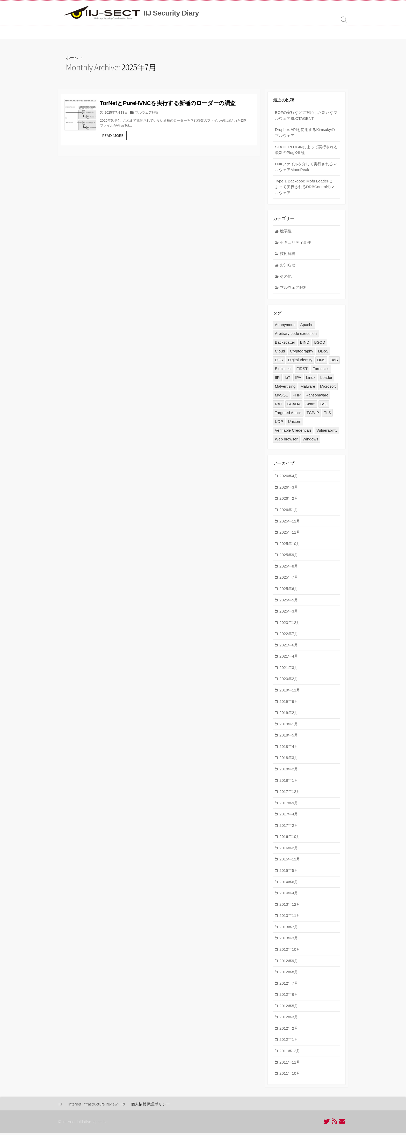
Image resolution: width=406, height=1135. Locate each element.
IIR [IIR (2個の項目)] (277, 379)
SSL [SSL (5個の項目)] (324, 405)
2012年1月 (288, 1042)
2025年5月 (288, 602)
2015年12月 (289, 861)
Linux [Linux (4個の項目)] (311, 379)
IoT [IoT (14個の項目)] (288, 379)
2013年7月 (288, 929)
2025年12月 (289, 523)
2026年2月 (288, 500)
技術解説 (287, 255)
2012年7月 (288, 985)
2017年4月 (288, 816)
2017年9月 (288, 805)
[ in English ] (219, 32)
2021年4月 (288, 658)
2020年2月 (288, 681)
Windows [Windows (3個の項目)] (310, 440)
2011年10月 (289, 1075)
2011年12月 (289, 1053)
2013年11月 (289, 918)
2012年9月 (288, 963)
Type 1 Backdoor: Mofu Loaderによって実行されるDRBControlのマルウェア (305, 188)
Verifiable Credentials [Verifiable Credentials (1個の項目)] (293, 432)
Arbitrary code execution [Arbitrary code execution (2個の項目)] (296, 335)
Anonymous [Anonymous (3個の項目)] (285, 326)
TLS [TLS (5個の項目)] (327, 414)
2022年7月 (288, 636)
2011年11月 (289, 1064)
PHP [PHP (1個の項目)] (297, 396)
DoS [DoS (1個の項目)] (334, 361)
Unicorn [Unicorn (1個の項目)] (294, 423)
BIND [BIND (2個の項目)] (304, 344)
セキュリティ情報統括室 (120, 32)
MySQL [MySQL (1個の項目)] (281, 396)
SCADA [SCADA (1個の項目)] (294, 405)
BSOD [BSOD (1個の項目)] (319, 344)
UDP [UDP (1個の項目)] (279, 423)
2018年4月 (288, 748)
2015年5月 (288, 873)
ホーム (67, 32)
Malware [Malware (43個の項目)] (308, 388)
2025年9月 (288, 557)
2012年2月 (288, 1030)
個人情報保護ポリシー (153, 1106)
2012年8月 (288, 974)
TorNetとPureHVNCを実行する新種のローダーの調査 (185, 107)
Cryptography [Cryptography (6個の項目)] (301, 352)
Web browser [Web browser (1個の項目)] (286, 440)
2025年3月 (288, 613)
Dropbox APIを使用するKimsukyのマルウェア (305, 133)
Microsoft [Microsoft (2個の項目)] (328, 388)
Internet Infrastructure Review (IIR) (97, 1106)
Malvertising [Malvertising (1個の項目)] (285, 388)
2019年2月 (288, 715)
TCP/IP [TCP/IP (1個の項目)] (313, 414)
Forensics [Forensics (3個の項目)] (321, 370)
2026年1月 (288, 512)
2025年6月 (288, 591)
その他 (286, 277)
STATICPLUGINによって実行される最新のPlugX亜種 (306, 150)
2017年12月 (289, 794)
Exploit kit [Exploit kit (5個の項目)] (283, 370)
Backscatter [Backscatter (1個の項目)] (285, 344)
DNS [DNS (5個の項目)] (321, 361)
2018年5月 (288, 737)
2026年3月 (288, 489)
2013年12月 (289, 906)
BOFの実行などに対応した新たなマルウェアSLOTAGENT (306, 116)
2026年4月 (288, 478)
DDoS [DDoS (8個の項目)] (323, 352)
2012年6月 (288, 996)
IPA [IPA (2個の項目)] (298, 379)
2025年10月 (289, 545)
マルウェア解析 (169, 120)
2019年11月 (289, 692)
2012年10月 (289, 951)
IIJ (60, 1106)
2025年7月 (288, 579)
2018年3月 (288, 760)
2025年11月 (289, 534)
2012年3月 (288, 1019)
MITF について (160, 32)
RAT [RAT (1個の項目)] (278, 405)
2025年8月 (288, 568)
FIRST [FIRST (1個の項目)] (302, 370)
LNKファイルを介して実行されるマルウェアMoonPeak (306, 168)
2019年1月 (288, 726)
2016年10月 (289, 839)
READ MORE (137, 148)
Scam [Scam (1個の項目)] (310, 405)
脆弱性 (286, 232)
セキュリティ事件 (295, 243)
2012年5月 (288, 1008)
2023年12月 (289, 624)
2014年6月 (288, 884)
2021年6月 (288, 647)
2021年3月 (288, 669)
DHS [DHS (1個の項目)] (279, 361)
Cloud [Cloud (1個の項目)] (280, 352)
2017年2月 (288, 827)
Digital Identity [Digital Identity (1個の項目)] (300, 361)
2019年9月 (288, 703)
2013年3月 (288, 940)
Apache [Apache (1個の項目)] (307, 326)
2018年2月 (288, 771)
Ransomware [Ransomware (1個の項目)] (317, 396)
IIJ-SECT (86, 32)
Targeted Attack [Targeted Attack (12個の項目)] (288, 414)
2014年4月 (288, 895)
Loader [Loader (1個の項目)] (326, 379)
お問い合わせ (191, 32)
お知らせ (287, 266)
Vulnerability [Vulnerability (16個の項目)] (326, 432)
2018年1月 (288, 782)
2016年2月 (288, 850)
